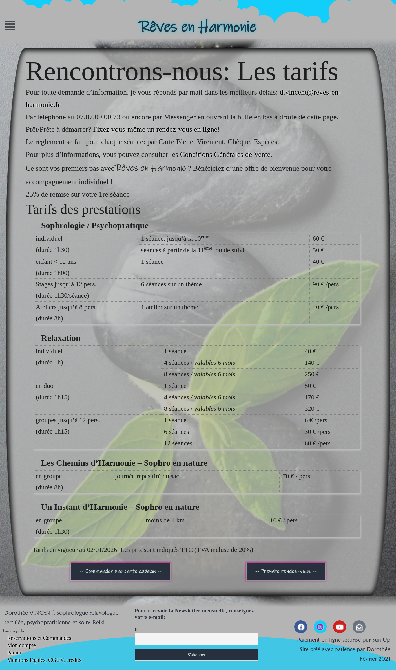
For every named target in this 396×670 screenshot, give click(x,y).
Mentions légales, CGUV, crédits (44, 660)
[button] (50, 25)
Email (140, 629)
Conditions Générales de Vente (225, 154)
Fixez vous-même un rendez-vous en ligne (155, 129)
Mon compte (21, 645)
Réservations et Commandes (39, 638)
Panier (14, 652)
